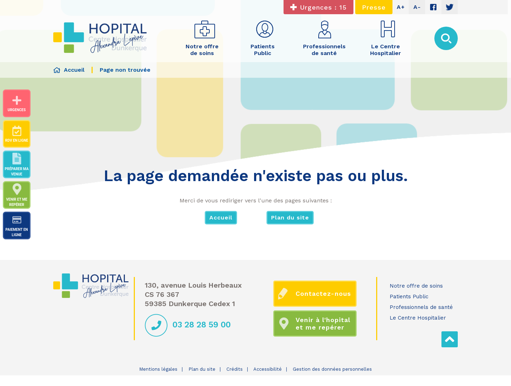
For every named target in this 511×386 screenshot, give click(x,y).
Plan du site (290, 217)
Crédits (234, 369)
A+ (401, 7)
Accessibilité (267, 369)
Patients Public (409, 296)
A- (417, 7)
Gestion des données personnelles (332, 369)
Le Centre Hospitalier (418, 318)
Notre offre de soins (416, 286)
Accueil (220, 217)
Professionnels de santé (421, 307)
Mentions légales (158, 369)
